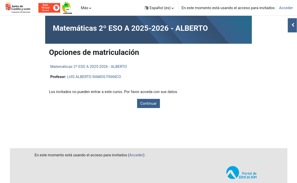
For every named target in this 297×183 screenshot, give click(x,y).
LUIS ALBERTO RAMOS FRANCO (94, 76)
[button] (159, 8)
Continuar (148, 103)
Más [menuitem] (84, 8)
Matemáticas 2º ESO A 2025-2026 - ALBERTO (88, 66)
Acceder (286, 8)
